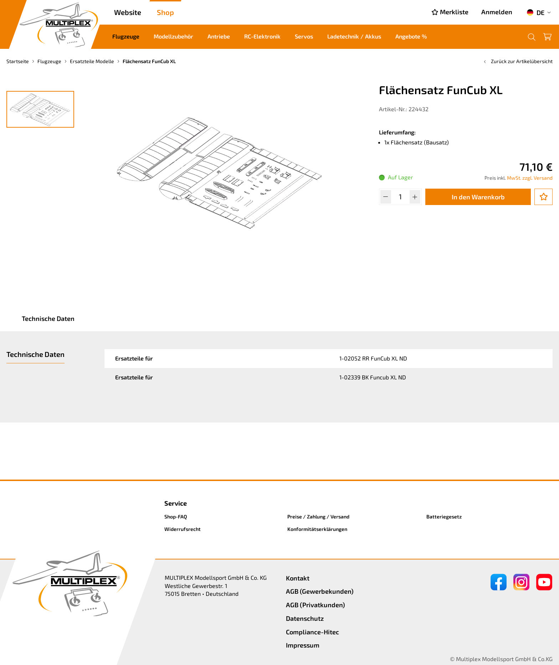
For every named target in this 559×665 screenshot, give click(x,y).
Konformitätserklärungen (317, 529)
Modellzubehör (173, 36)
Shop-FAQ (175, 516)
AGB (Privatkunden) (315, 605)
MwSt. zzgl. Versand (530, 178)
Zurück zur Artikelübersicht (517, 61)
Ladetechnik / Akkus (354, 36)
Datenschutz (305, 618)
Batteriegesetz (444, 516)
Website (127, 12)
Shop (165, 12)
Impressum (302, 645)
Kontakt (297, 578)
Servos (304, 36)
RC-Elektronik (262, 36)
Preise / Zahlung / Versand (318, 516)
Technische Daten (48, 318)
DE (535, 12)
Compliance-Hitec (312, 632)
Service (175, 503)
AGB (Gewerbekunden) (320, 591)
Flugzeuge (125, 36)
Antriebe (218, 36)
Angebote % (411, 36)
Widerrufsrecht (182, 529)
